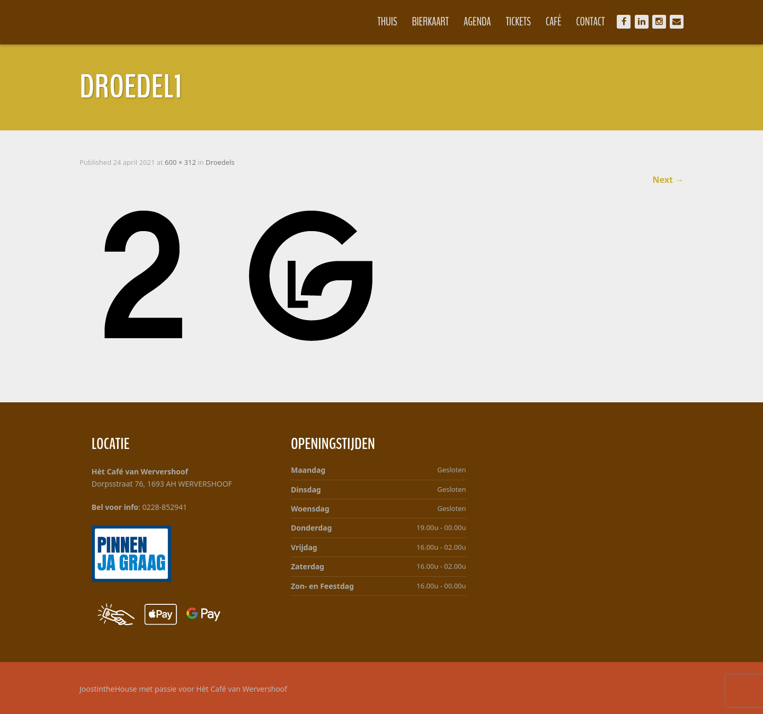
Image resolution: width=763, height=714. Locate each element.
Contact (590, 21)
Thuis (387, 21)
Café (554, 21)
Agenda (477, 21)
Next (668, 180)
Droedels (220, 162)
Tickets (518, 21)
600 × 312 (180, 162)
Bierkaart (430, 21)
